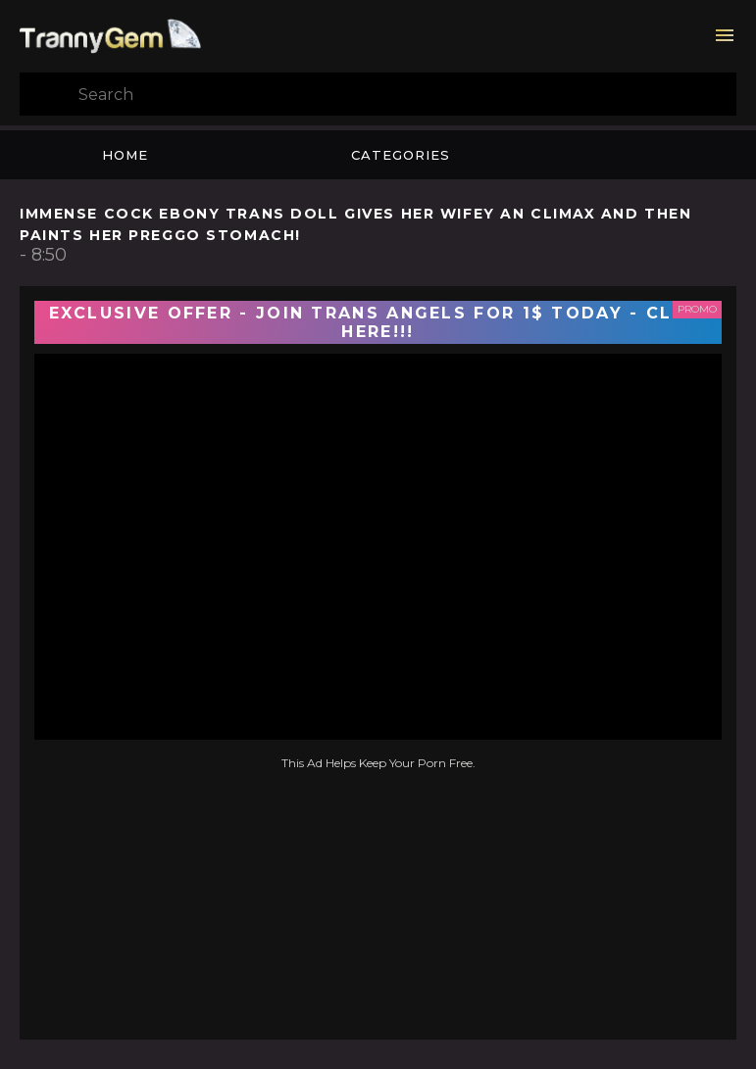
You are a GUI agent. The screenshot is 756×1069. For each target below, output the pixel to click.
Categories (400, 155)
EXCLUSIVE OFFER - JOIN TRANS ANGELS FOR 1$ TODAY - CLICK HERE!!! (378, 322)
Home (125, 155)
